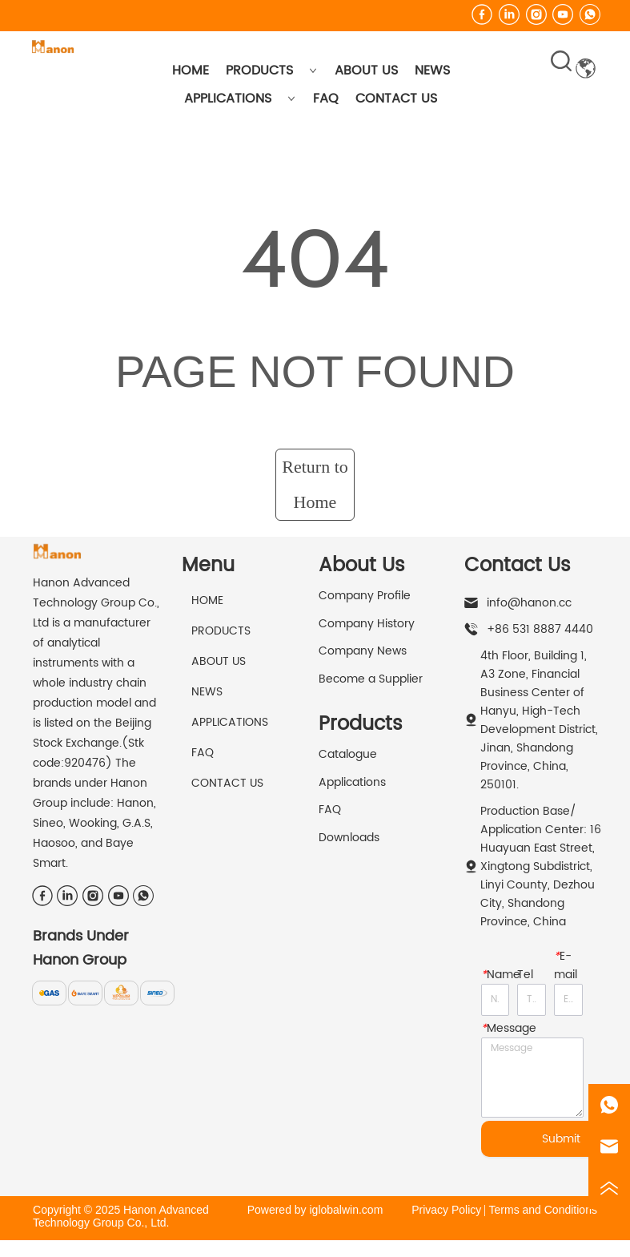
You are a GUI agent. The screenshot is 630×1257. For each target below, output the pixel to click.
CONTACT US (396, 98)
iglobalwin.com (346, 1209)
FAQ (326, 98)
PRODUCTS (271, 70)
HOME (190, 70)
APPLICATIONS (239, 98)
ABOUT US (366, 70)
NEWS (432, 70)
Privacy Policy (446, 1209)
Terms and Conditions (543, 1209)
